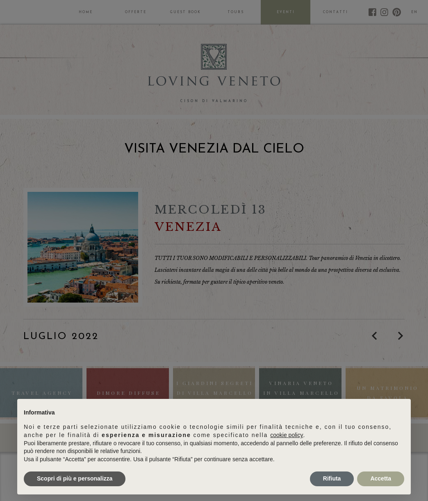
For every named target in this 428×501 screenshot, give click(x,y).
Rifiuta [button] (332, 478)
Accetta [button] (380, 478)
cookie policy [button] (286, 435)
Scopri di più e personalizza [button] (74, 478)
